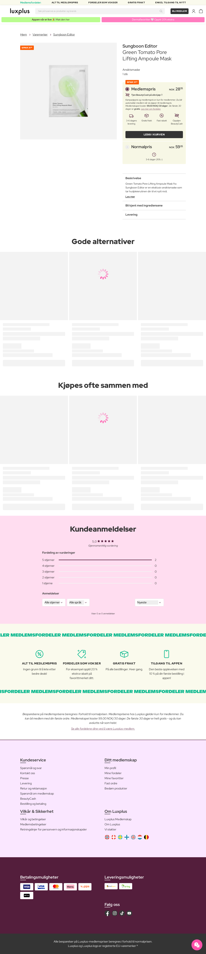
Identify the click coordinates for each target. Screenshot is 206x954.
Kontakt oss (27, 773)
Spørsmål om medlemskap (37, 793)
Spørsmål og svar (31, 768)
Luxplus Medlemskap (118, 819)
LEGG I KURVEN (154, 134)
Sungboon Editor (64, 34)
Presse (24, 778)
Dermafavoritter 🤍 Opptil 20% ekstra (153, 19)
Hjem (23, 34)
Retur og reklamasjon (33, 788)
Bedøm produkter (116, 788)
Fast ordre (111, 783)
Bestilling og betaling (33, 804)
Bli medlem (179, 11)
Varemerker (40, 34)
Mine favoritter (114, 778)
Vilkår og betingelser (33, 819)
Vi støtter (110, 829)
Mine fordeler (113, 773)
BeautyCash (28, 799)
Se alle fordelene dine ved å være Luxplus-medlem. (103, 729)
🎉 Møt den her (51, 19)
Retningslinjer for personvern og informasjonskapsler (53, 829)
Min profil (110, 768)
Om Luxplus (112, 824)
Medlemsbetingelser (33, 824)
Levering (26, 783)
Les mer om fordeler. (151, 109)
